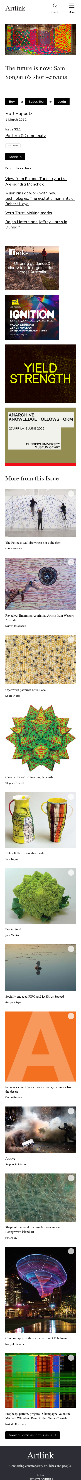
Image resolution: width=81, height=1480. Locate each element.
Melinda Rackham (15, 1424)
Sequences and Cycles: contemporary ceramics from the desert (39, 1089)
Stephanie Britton (15, 1164)
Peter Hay (11, 1237)
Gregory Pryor (13, 1002)
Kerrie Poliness (13, 548)
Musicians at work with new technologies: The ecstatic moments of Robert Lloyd (40, 198)
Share (15, 157)
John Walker (12, 935)
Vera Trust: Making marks (28, 212)
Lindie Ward (12, 695)
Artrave (10, 1158)
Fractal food (13, 929)
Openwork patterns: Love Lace (25, 690)
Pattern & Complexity (25, 135)
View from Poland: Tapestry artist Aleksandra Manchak (36, 181)
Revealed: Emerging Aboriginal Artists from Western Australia (39, 618)
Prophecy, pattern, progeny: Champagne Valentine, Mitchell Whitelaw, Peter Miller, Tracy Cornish (38, 1416)
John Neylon (12, 859)
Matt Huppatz (18, 113)
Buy (12, 101)
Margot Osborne (15, 1344)
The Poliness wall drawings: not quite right (33, 543)
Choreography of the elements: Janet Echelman (36, 1338)
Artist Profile (13, 145)
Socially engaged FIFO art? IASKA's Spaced (34, 996)
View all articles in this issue (32, 1435)
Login (62, 101)
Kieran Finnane (14, 1097)
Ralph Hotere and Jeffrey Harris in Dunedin (36, 224)
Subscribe (36, 101)
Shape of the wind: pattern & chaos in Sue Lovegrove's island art (32, 1230)
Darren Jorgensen (15, 625)
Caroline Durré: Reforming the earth (29, 777)
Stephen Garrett (14, 783)
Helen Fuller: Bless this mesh (24, 853)
